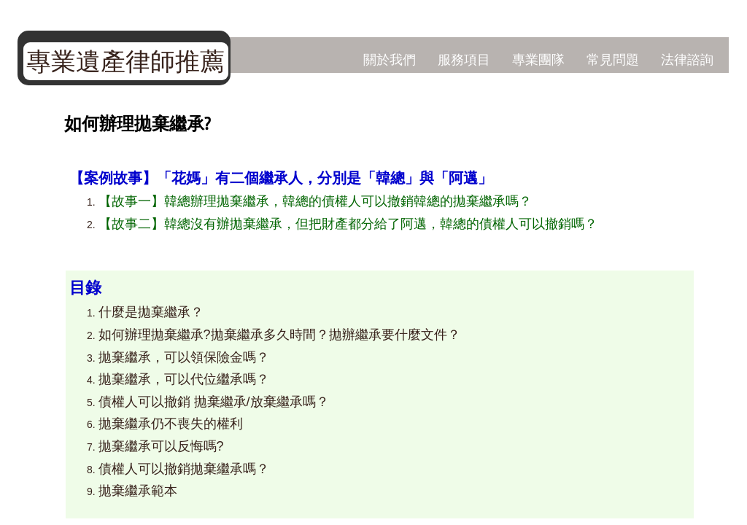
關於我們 (389, 59)
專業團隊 (538, 59)
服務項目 (464, 59)
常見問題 (613, 59)
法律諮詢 (687, 59)
